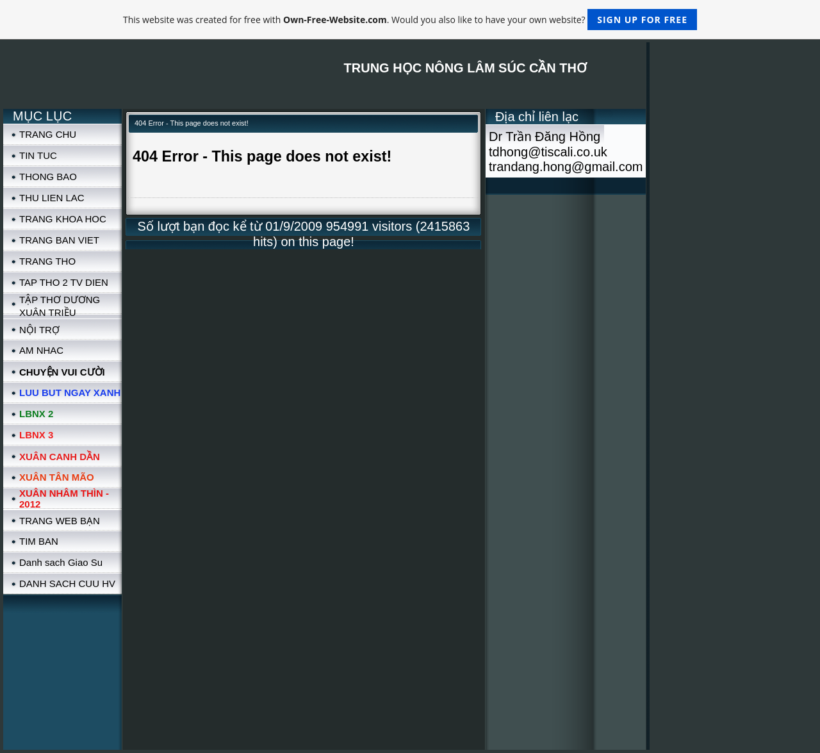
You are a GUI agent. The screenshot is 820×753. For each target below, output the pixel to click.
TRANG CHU (47, 134)
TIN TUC (38, 155)
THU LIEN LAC (52, 197)
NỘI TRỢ (39, 329)
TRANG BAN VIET (59, 240)
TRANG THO (47, 261)
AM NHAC (41, 350)
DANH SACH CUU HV (67, 583)
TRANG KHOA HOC (62, 218)
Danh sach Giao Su (60, 562)
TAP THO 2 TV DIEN (63, 282)
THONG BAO (48, 176)
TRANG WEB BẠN (59, 520)
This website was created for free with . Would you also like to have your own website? (410, 19)
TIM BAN (38, 541)
